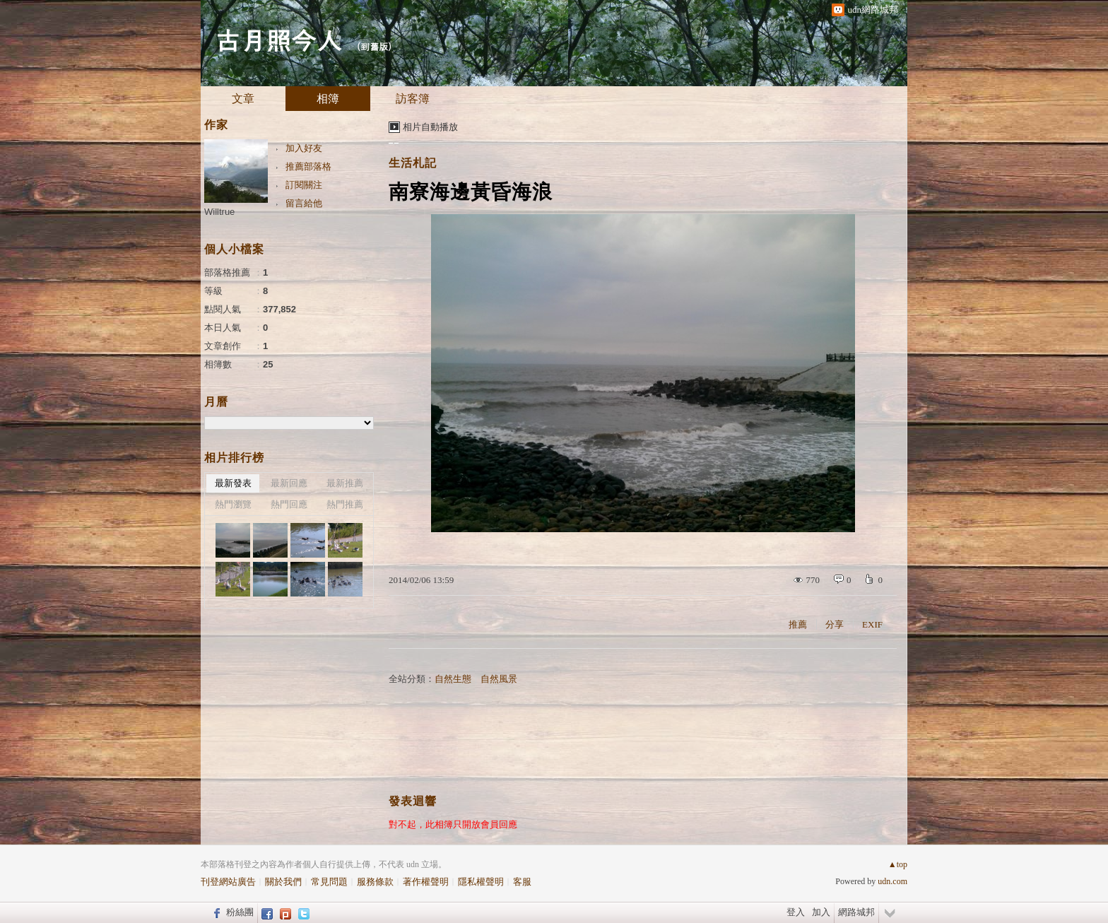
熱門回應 (289, 504)
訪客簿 (413, 99)
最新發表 (233, 483)
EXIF (872, 624)
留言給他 (303, 203)
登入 (795, 912)
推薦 (798, 624)
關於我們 (283, 881)
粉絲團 (240, 912)
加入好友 (303, 148)
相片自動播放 (430, 127)
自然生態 (453, 679)
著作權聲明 (426, 881)
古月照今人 (278, 39)
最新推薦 (344, 483)
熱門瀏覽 (233, 504)
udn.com (892, 881)
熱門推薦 (344, 504)
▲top (897, 864)
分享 (834, 624)
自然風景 (499, 679)
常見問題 (329, 881)
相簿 (328, 99)
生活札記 (413, 163)
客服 (522, 881)
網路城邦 (856, 912)
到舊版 (374, 46)
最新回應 (289, 483)
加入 (821, 912)
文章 (243, 99)
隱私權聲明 (481, 881)
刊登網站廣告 (228, 881)
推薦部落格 (308, 166)
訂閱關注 (303, 185)
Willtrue (219, 211)
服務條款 (375, 881)
